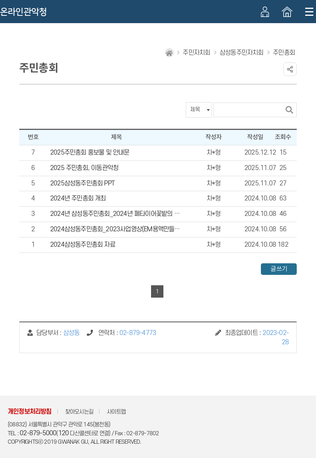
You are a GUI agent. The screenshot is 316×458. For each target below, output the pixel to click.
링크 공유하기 (290, 69)
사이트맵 (116, 412)
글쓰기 (279, 269)
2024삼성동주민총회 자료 (82, 244)
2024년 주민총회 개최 (78, 198)
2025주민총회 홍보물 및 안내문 (89, 152)
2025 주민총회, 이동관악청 (84, 168)
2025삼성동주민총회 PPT (82, 183)
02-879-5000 (38, 433)
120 (63, 433)
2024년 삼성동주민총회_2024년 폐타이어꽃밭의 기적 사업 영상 (130, 213)
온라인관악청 (23, 12)
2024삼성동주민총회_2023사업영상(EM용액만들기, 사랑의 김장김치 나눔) (143, 229)
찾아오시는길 (79, 412)
